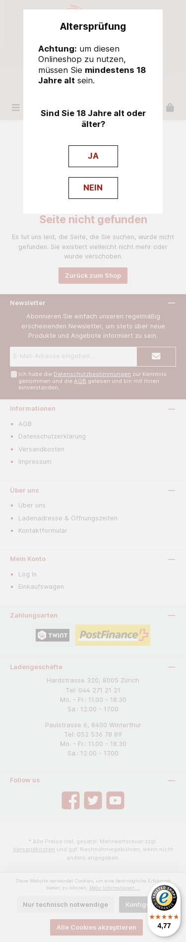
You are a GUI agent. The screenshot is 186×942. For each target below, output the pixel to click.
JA (93, 156)
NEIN (93, 187)
